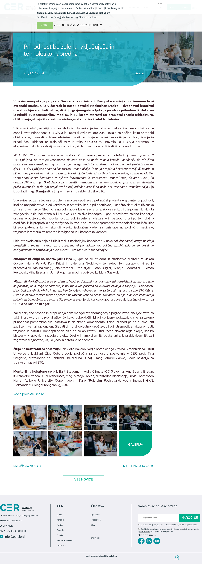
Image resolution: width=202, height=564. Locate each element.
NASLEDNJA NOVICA (138, 466)
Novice (60, 525)
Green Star (61, 546)
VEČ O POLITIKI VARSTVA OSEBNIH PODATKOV (78, 25)
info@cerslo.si (15, 537)
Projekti (60, 535)
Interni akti (95, 538)
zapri (162, 3)
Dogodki (60, 530)
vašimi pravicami (144, 532)
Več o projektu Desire (28, 394)
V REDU (44, 25)
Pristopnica (96, 520)
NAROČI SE (190, 517)
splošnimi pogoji (173, 529)
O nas (59, 515)
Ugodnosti (95, 515)
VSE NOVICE (83, 479)
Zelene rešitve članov (66, 541)
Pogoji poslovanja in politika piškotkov (101, 556)
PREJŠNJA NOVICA (27, 466)
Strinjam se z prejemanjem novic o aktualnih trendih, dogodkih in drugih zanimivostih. (169, 525)
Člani (93, 525)
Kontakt (60, 520)
